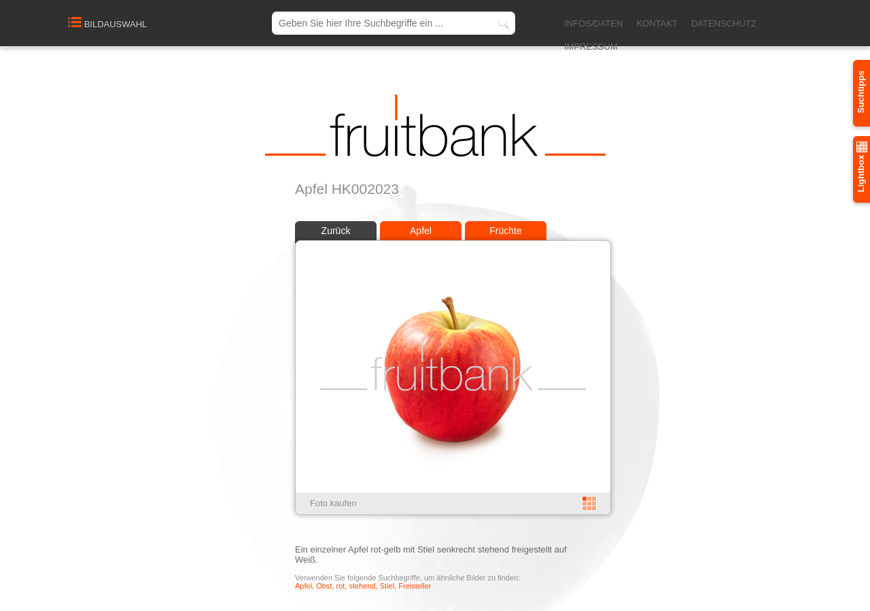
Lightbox (861, 167)
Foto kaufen (333, 503)
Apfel (421, 230)
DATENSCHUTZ (723, 23)
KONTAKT (656, 23)
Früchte (505, 230)
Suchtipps (861, 92)
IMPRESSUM (591, 47)
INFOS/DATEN (593, 23)
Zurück (336, 230)
